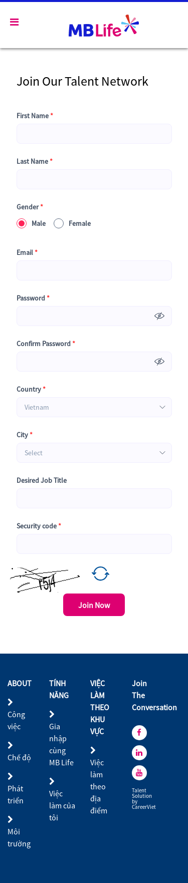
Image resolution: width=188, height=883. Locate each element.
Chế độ (19, 757)
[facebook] (139, 732)
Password (33, 298)
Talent (139, 790)
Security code (39, 526)
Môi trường (19, 837)
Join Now (94, 605)
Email (27, 252)
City (25, 435)
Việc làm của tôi (62, 805)
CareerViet (144, 807)
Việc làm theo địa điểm (98, 786)
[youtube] (139, 772)
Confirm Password (46, 344)
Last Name (35, 161)
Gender (30, 207)
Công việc (16, 720)
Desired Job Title (42, 480)
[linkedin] (139, 752)
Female (72, 223)
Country (31, 389)
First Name (35, 116)
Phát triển (16, 794)
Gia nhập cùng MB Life (61, 744)
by (135, 801)
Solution (142, 796)
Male (31, 223)
